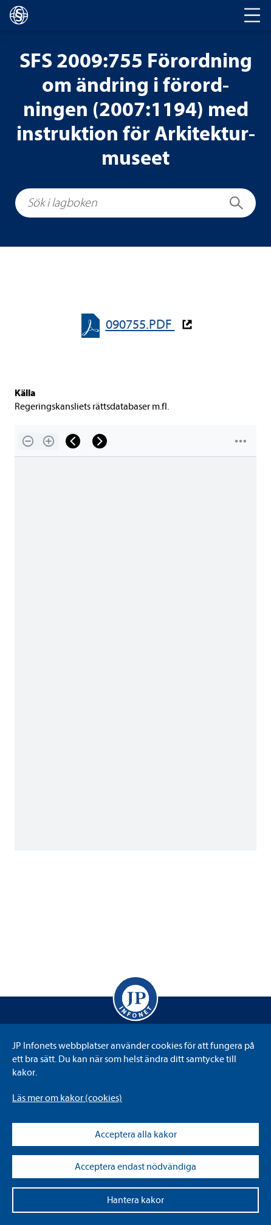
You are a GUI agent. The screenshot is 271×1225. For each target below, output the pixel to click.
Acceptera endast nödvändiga (135, 1166)
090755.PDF (140, 324)
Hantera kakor (135, 1200)
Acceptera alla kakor (136, 1134)
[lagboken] (19, 15)
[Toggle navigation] (252, 15)
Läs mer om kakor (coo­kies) (67, 1098)
